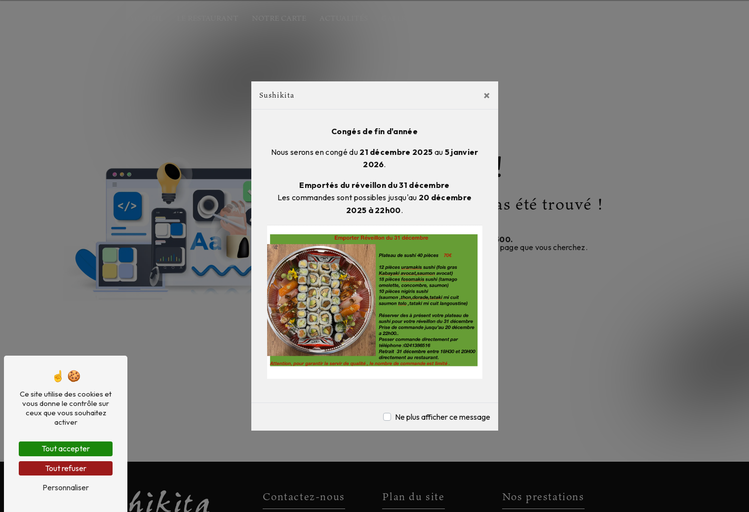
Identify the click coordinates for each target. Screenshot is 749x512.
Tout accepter (65, 448)
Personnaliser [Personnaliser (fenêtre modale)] (65, 487)
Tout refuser (65, 468)
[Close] (486, 95)
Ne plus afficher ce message (442, 417)
